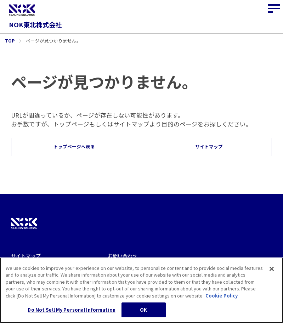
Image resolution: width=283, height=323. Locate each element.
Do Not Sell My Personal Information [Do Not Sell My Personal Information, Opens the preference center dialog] (71, 313)
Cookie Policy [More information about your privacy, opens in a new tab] (221, 299)
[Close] (271, 272)
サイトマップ (26, 255)
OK (143, 313)
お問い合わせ (122, 255)
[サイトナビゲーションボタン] (274, 9)
